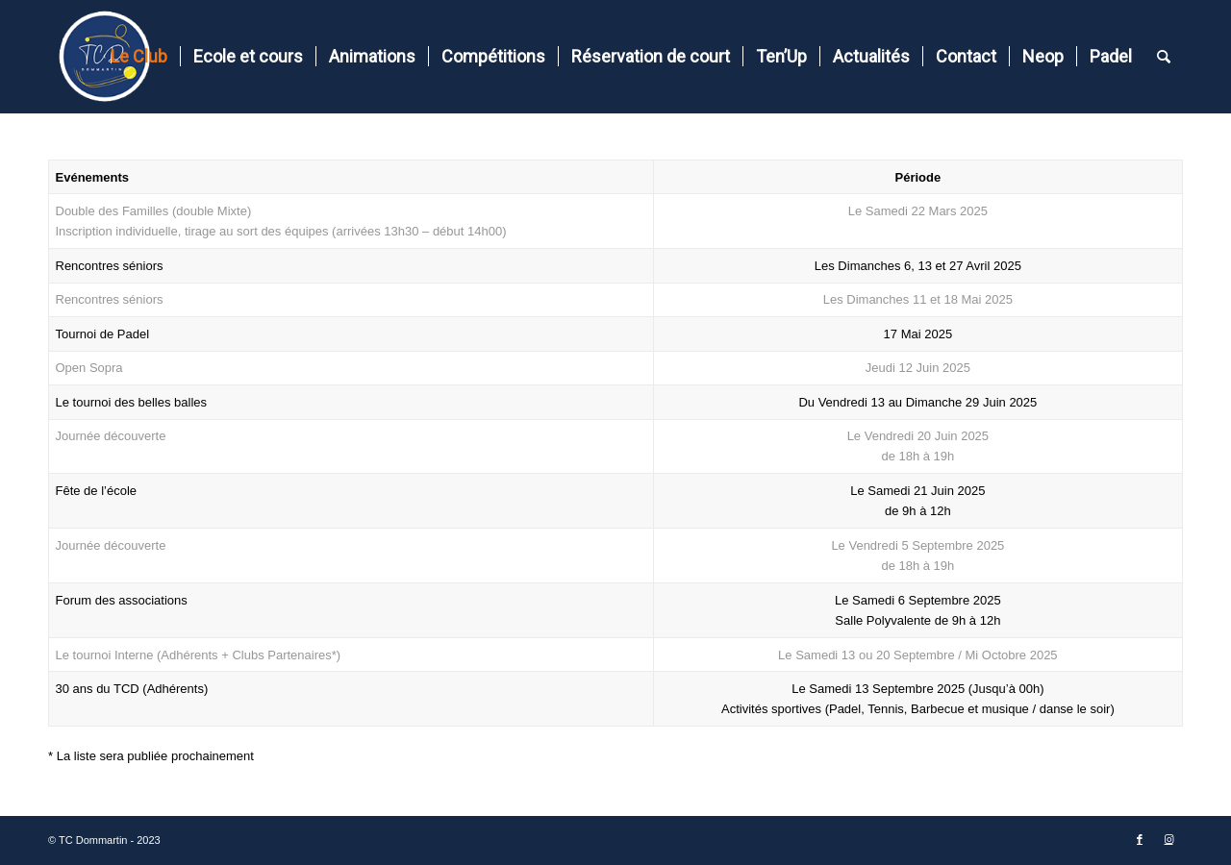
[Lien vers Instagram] (1168, 840)
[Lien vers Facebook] (1139, 840)
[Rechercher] (1163, 56)
